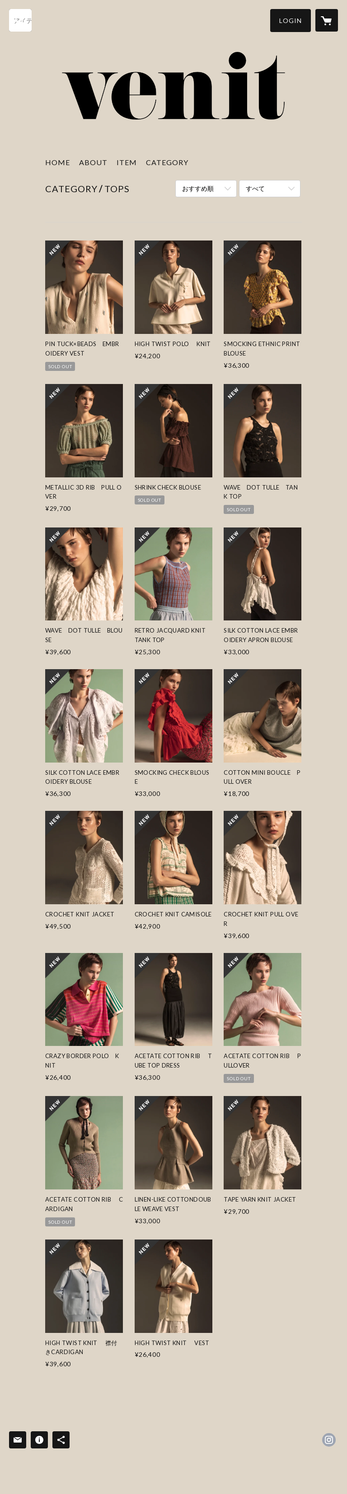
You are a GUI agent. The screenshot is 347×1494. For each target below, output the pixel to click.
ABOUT (93, 162)
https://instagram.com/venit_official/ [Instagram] (329, 1440)
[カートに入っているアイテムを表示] (326, 20)
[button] (290, 20)
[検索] (20, 20)
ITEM (127, 162)
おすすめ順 (198, 188)
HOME (57, 162)
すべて (255, 188)
